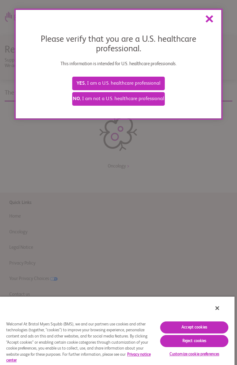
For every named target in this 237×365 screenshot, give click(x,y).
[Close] (217, 308)
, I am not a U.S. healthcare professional (118, 99)
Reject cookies (194, 341)
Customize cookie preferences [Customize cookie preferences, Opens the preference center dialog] (194, 354)
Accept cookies (194, 327)
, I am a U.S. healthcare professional (118, 83)
